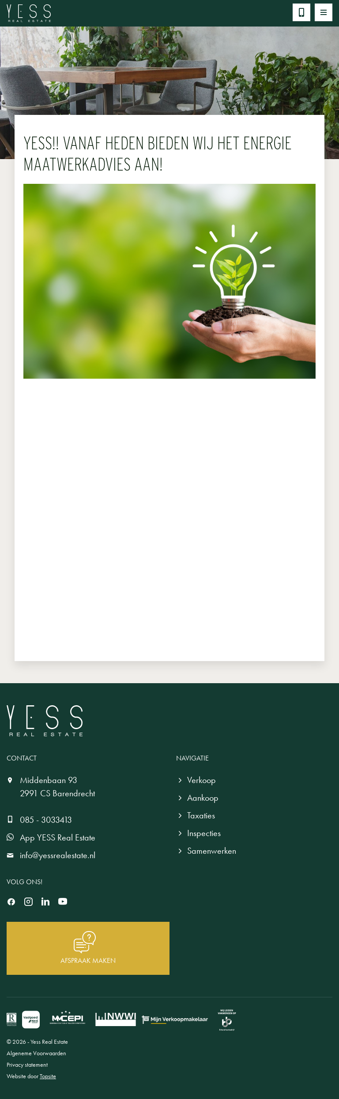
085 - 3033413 (46, 819)
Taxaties (201, 815)
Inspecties (204, 833)
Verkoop (201, 780)
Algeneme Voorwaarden (36, 1053)
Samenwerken (211, 850)
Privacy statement (27, 1065)
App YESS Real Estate (57, 837)
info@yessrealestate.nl (57, 855)
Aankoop (202, 797)
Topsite (48, 1076)
